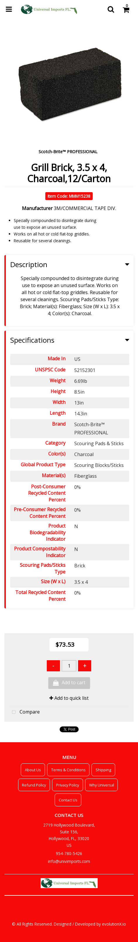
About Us (33, 769)
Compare (24, 712)
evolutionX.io (114, 924)
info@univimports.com (69, 861)
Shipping (103, 769)
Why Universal (101, 785)
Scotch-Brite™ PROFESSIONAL (68, 151)
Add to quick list (69, 698)
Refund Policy (34, 785)
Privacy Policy (67, 785)
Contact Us (68, 800)
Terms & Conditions (68, 769)
